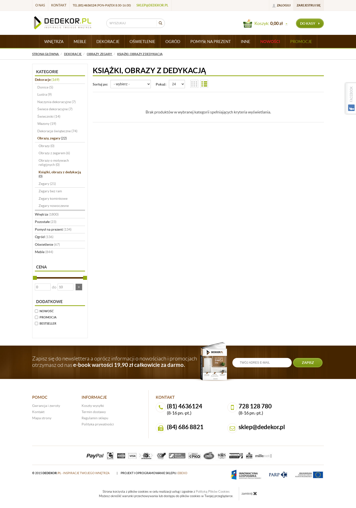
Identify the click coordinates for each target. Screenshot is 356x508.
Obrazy (46, 146)
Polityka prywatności (98, 424)
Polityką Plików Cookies (213, 491)
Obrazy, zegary (52, 138)
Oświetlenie (47, 244)
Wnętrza (47, 214)
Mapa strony (41, 418)
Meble (44, 252)
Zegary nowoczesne (54, 206)
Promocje (301, 41)
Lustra (44, 94)
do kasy (310, 23)
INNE (245, 41)
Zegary (47, 184)
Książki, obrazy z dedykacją (60, 174)
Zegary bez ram (50, 191)
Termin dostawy (94, 412)
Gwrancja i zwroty (46, 406)
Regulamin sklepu (95, 418)
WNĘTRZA (54, 41)
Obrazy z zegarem (54, 153)
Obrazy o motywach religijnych (54, 162)
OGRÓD (172, 41)
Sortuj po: (100, 84)
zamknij (249, 493)
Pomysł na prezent (53, 229)
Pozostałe (45, 222)
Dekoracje (47, 80)
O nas (40, 5)
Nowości (270, 41)
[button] (78, 287)
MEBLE (80, 41)
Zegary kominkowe (53, 198)
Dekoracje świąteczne (57, 131)
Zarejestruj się (309, 5)
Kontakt (59, 5)
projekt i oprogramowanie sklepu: (154, 473)
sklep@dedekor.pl (152, 5)
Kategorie (47, 71)
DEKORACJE (107, 41)
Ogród (44, 237)
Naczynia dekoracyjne (56, 102)
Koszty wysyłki (93, 406)
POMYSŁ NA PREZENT (210, 41)
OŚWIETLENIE (142, 41)
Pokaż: (161, 84)
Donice (45, 87)
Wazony (46, 124)
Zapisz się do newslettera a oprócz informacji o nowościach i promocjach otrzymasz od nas (114, 361)
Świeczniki (48, 116)
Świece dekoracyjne (54, 109)
